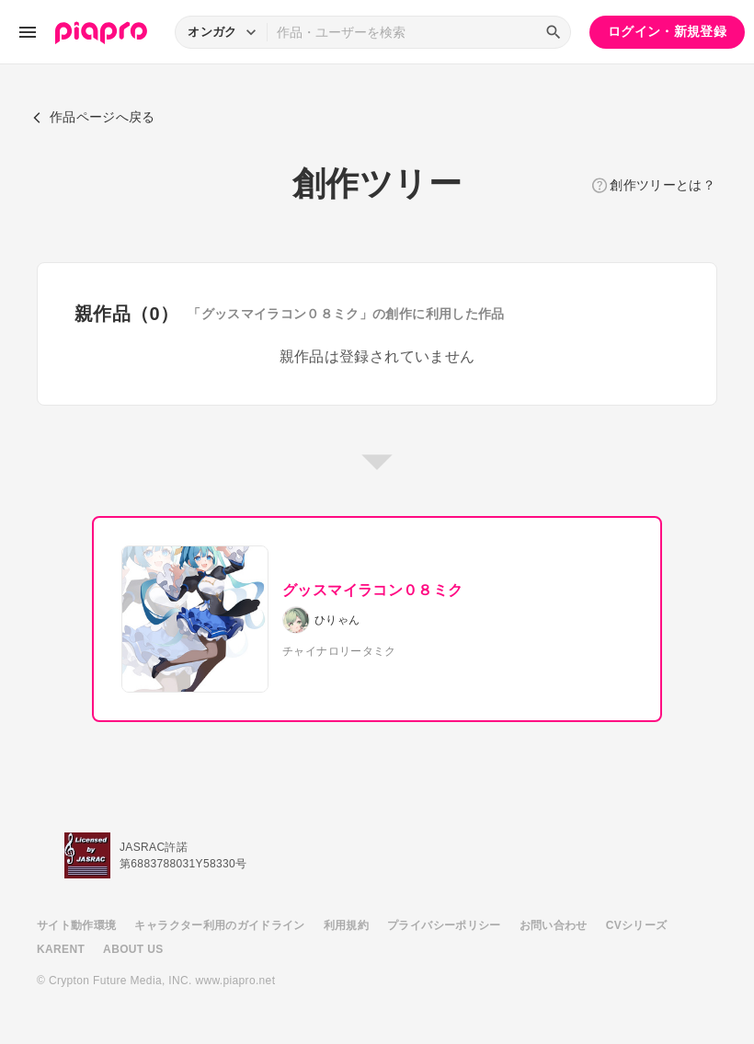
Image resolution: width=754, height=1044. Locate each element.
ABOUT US (133, 949)
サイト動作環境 (76, 925)
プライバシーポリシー (444, 925)
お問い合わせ (554, 925)
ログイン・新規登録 (667, 31)
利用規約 (346, 925)
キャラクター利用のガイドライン (219, 925)
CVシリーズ (637, 925)
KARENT (61, 949)
